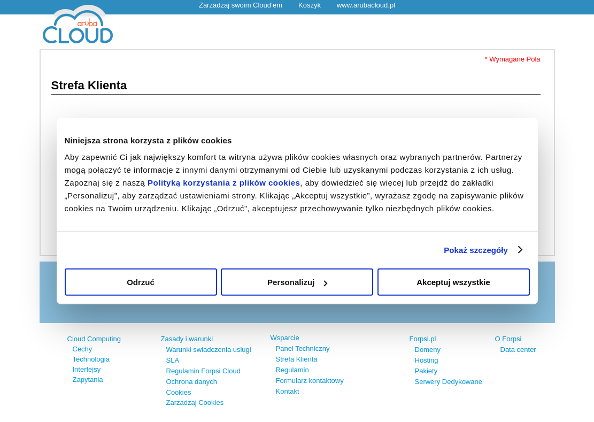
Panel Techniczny (303, 348)
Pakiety (426, 371)
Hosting (426, 360)
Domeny (428, 350)
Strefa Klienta (297, 359)
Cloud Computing (94, 339)
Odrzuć (141, 282)
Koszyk (309, 5)
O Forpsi (508, 339)
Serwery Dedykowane (448, 382)
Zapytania (88, 379)
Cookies (178, 392)
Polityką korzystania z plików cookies (224, 182)
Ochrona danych (191, 382)
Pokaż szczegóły (476, 249)
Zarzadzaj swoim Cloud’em (240, 5)
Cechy (82, 349)
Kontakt (287, 391)
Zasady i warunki (187, 339)
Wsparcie (285, 338)
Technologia (91, 359)
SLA (173, 360)
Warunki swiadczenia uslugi (208, 350)
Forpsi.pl (423, 339)
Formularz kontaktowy (310, 381)
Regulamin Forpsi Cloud (203, 371)
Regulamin (292, 370)
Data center (518, 350)
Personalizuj (297, 282)
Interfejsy (87, 369)
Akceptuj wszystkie (453, 282)
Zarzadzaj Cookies (195, 402)
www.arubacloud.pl (366, 5)
